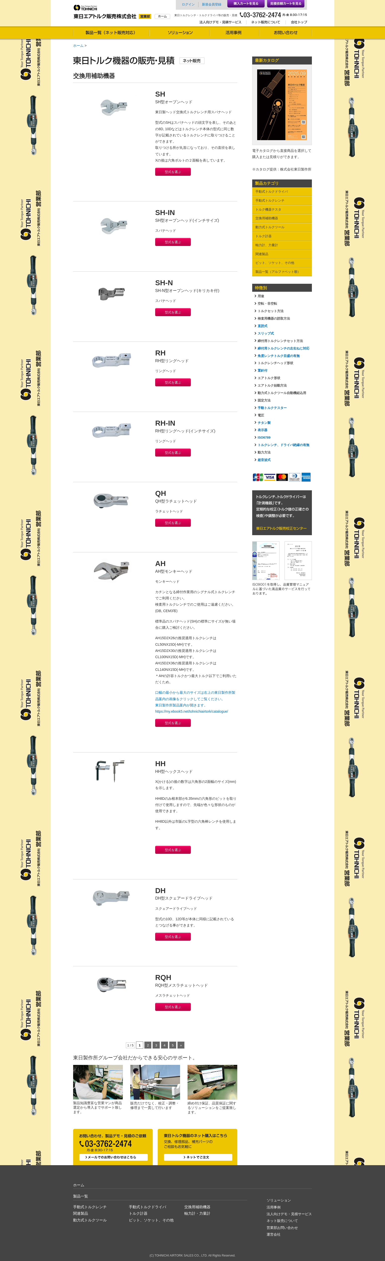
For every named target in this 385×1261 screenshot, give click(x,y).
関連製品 (261, 254)
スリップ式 (266, 333)
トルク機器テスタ (268, 209)
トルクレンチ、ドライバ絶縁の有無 (283, 445)
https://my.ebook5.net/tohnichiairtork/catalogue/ (191, 711)
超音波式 (264, 460)
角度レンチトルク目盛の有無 (279, 356)
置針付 (262, 370)
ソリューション (179, 33)
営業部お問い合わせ (282, 1228)
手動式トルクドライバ (271, 191)
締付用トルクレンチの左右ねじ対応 (283, 348)
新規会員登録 (211, 4)
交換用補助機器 (266, 218)
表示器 (262, 430)
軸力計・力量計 (197, 1213)
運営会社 (274, 1234)
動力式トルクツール (270, 227)
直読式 (262, 326)
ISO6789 (264, 437)
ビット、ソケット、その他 (274, 263)
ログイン (188, 4)
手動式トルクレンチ (270, 200)
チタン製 (264, 423)
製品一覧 (80, 1196)
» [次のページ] (181, 1045)
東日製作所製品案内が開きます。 (181, 705)
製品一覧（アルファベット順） (278, 272)
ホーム (78, 46)
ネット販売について (266, 23)
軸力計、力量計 (266, 245)
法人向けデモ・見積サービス (221, 23)
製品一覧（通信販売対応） (111, 33)
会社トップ (297, 23)
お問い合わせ (285, 33)
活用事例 (234, 33)
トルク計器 (263, 236)
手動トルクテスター (272, 408)
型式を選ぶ (173, 172)
